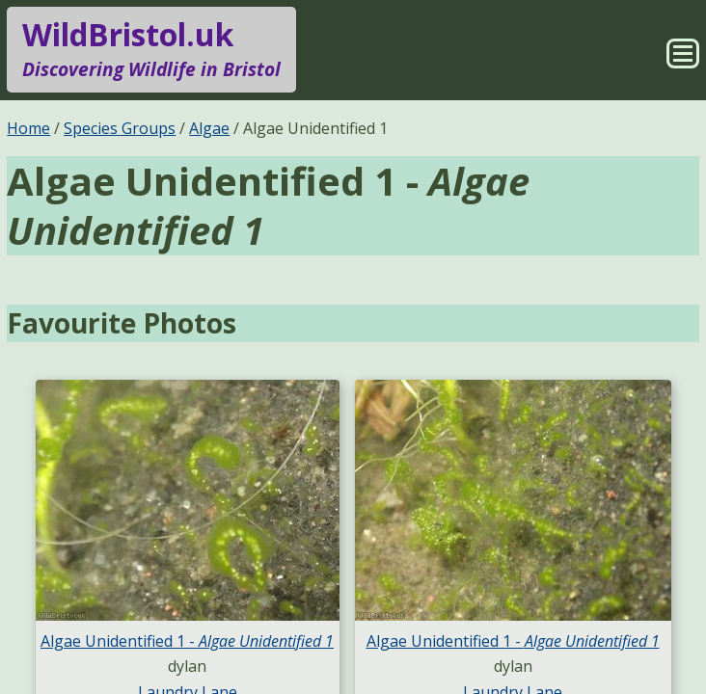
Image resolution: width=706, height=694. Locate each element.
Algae (209, 128)
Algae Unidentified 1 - (187, 641)
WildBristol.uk (151, 49)
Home (28, 128)
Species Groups (120, 128)
